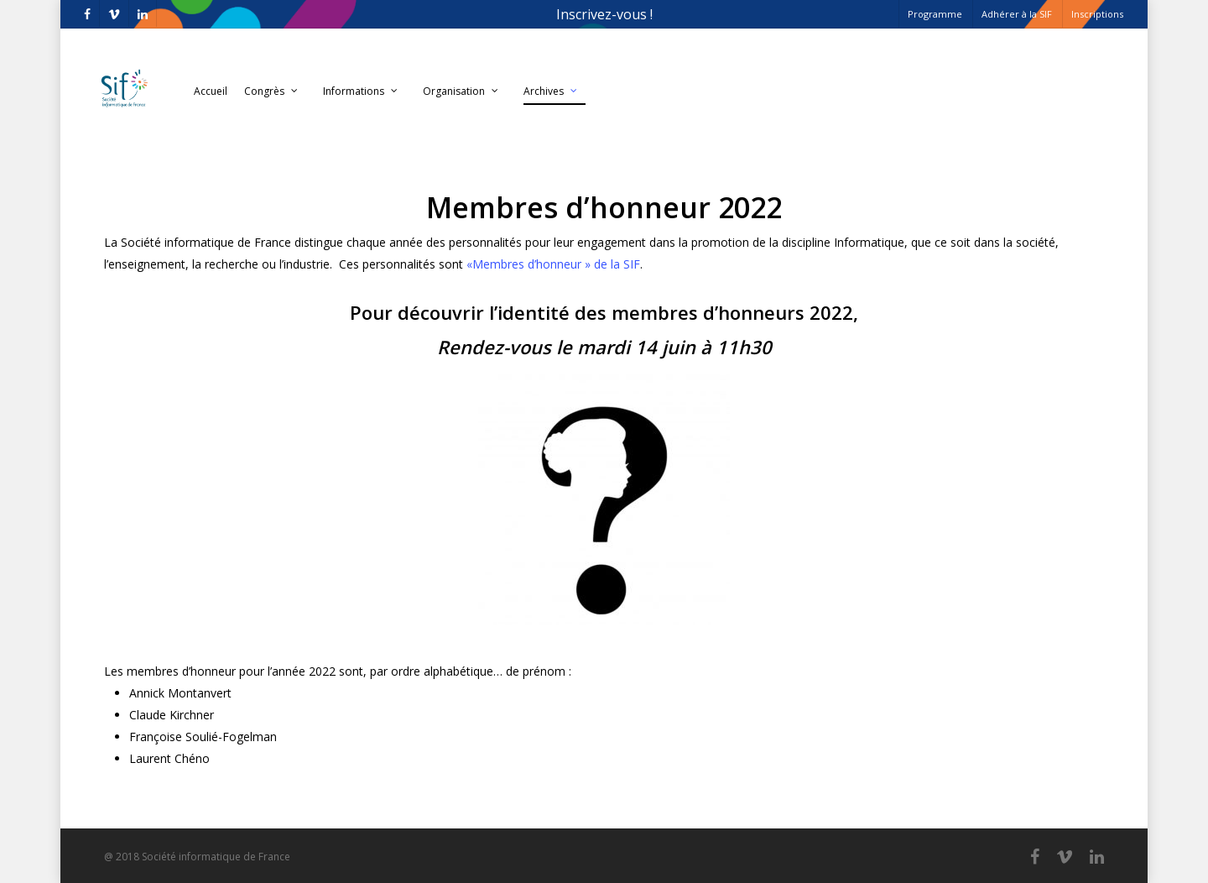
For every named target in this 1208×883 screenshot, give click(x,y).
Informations (361, 91)
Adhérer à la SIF (1017, 14)
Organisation (461, 91)
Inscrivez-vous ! (604, 14)
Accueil (210, 91)
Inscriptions (1097, 14)
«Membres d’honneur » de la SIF (553, 264)
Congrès (271, 91)
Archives (551, 91)
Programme (935, 14)
